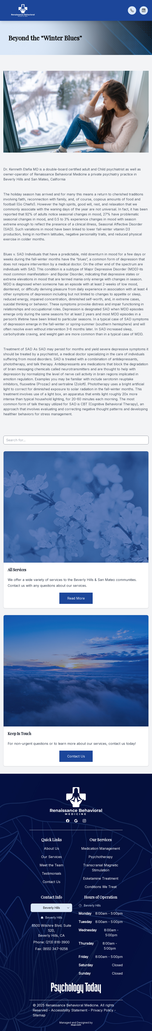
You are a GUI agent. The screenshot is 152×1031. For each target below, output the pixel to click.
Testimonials (51, 873)
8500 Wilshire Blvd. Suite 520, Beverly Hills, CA (51, 930)
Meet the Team (51, 865)
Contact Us (76, 756)
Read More (76, 598)
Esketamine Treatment (100, 878)
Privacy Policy (102, 1010)
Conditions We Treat (101, 887)
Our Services (51, 857)
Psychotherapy (100, 857)
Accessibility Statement (69, 1010)
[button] (5, 10)
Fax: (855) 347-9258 (51, 949)
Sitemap (39, 1015)
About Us (51, 848)
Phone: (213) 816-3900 (51, 942)
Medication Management (100, 848)
